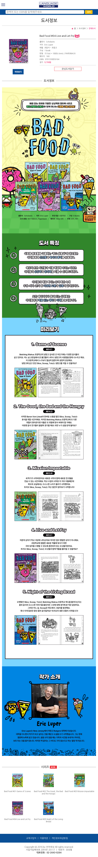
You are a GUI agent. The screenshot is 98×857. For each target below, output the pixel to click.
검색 (88, 12)
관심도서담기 (68, 69)
